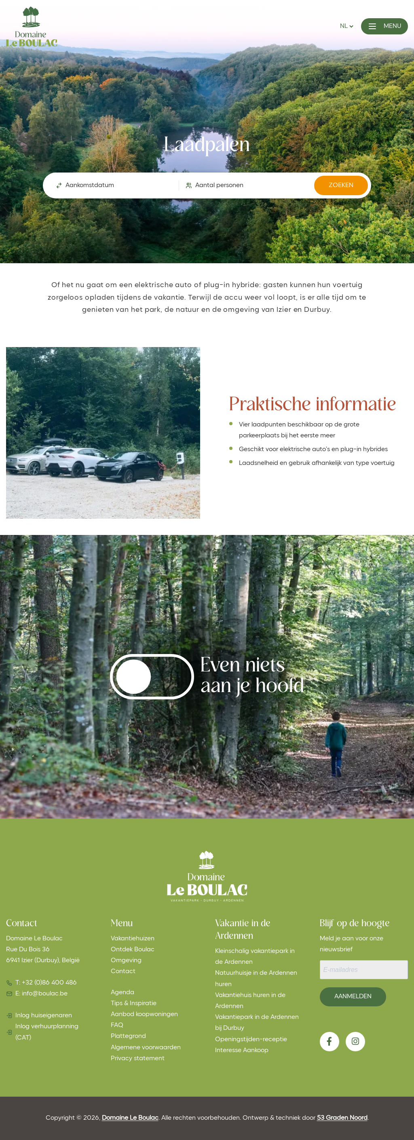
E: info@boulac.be (41, 994)
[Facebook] (329, 1041)
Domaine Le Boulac (130, 1118)
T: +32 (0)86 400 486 (46, 983)
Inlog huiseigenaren (43, 1015)
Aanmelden (353, 996)
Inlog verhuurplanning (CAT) (46, 1032)
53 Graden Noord (342, 1118)
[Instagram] (355, 1041)
